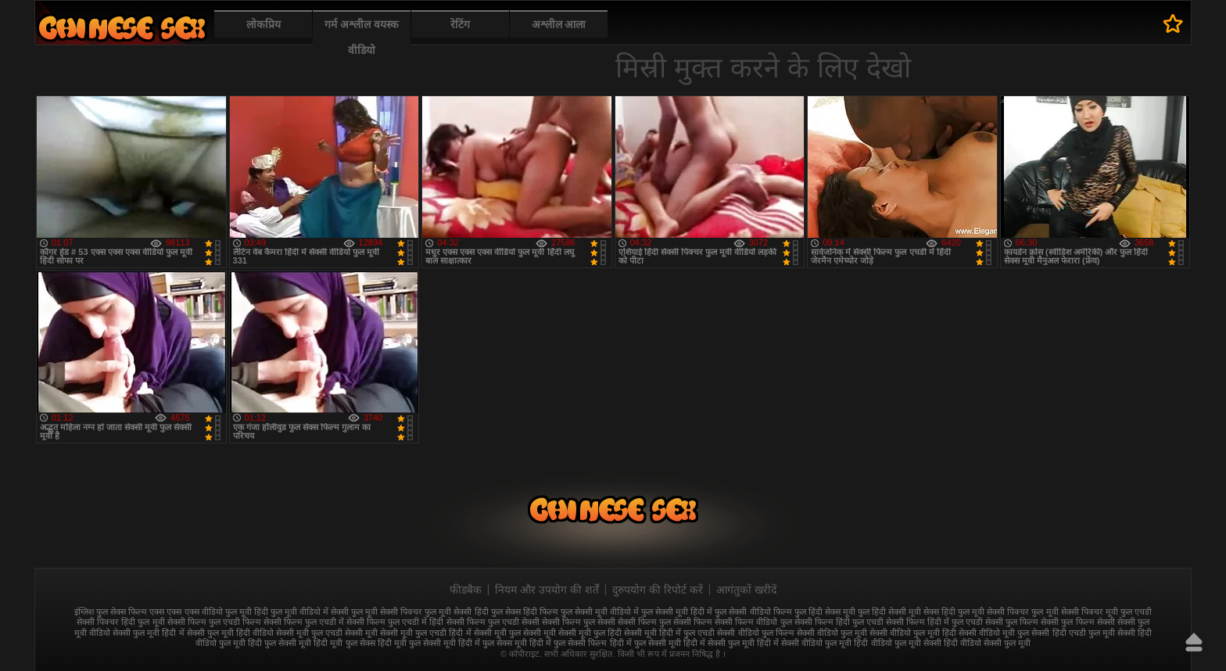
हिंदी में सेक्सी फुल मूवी (719, 643)
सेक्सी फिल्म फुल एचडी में (303, 621)
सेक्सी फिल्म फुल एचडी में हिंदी (394, 621)
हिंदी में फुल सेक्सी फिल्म (568, 643)
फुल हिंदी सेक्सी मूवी (889, 611)
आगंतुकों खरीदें (746, 589)
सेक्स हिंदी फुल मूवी (953, 611)
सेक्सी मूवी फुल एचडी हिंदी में (425, 632)
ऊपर (1194, 642)
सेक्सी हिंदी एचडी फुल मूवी (1072, 632)
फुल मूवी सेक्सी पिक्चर (386, 611)
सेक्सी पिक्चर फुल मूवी (1022, 611)
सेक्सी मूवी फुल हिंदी (590, 632)
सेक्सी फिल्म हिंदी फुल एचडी (839, 621)
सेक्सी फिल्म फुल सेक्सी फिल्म (665, 621)
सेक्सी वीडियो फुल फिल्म (755, 632)
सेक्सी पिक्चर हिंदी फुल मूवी (120, 621)
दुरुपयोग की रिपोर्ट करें (657, 589)
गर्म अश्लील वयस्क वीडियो (361, 37)
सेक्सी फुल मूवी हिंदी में (148, 632)
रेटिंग (460, 24)
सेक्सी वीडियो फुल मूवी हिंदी (912, 632)
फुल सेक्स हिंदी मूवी (122, 28)
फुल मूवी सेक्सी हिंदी (456, 611)
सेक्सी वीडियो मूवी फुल (994, 632)
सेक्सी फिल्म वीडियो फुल (753, 621)
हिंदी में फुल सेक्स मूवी (492, 643)
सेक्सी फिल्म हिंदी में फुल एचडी (934, 621)
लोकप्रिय (263, 24)
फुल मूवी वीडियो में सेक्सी (310, 611)
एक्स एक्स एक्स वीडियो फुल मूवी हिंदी (208, 611)
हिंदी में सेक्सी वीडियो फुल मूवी (804, 643)
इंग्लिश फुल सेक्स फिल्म (110, 611)
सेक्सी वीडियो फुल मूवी (832, 632)
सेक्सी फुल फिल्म (1011, 621)
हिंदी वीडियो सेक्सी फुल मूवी (987, 643)
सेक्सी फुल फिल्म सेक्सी (1077, 621)
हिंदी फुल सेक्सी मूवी (279, 643)
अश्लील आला (559, 24)
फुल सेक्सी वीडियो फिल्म (753, 611)
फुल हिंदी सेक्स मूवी (824, 611)
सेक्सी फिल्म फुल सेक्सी (578, 621)
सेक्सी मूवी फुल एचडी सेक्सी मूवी (327, 632)
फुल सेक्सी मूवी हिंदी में (676, 611)
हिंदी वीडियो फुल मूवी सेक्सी (897, 643)
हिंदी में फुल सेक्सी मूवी (645, 643)
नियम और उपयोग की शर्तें (547, 589)
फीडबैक (466, 589)
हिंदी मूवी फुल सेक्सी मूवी (417, 643)
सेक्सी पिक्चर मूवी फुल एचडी (1106, 611)
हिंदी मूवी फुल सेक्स (344, 643)
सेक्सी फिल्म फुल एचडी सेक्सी (493, 621)
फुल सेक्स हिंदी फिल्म (524, 611)
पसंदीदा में (1173, 23)
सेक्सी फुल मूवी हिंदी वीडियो (230, 632)
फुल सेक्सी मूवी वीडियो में (600, 611)
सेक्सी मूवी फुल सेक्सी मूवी (515, 632)
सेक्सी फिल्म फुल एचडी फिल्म (214, 621)
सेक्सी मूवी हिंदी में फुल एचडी (669, 632)
